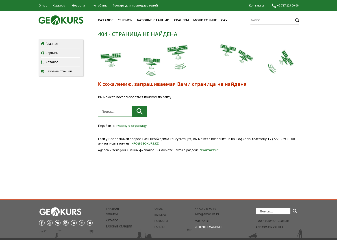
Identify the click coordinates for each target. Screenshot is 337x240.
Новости (78, 5)
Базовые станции (153, 20)
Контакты (256, 5)
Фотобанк (99, 5)
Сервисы (125, 20)
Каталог (105, 20)
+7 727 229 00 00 (205, 208)
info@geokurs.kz (207, 214)
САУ (224, 20)
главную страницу (131, 125)
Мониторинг (205, 20)
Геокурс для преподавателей (135, 5)
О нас (43, 5)
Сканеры (181, 20)
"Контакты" (209, 150)
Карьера (59, 5)
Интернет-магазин (208, 227)
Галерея (159, 227)
